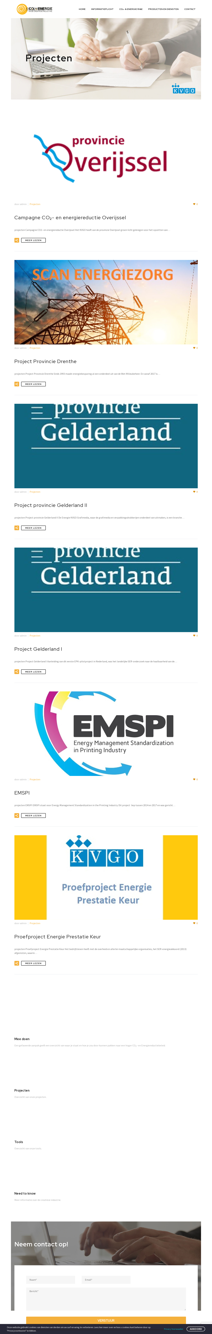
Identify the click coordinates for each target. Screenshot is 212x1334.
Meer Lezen (33, 240)
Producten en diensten (163, 9)
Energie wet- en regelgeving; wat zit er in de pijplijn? (111, 1263)
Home (82, 9)
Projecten (35, 204)
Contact (190, 9)
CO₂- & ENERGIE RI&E (131, 9)
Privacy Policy (148, 1269)
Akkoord (196, 1329)
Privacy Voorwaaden (173, 1329)
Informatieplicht (102, 9)
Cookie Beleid (148, 1262)
